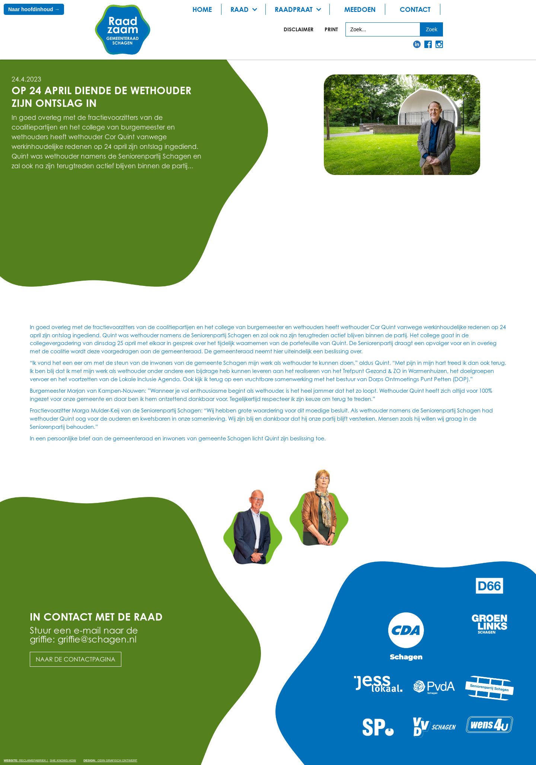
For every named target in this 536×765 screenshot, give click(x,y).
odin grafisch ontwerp (110, 760)
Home (202, 9)
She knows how (63, 760)
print (331, 29)
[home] (123, 30)
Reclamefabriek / (26, 760)
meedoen (360, 9)
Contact (415, 9)
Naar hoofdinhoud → (34, 9)
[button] (246, 9)
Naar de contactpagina (75, 659)
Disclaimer (298, 29)
